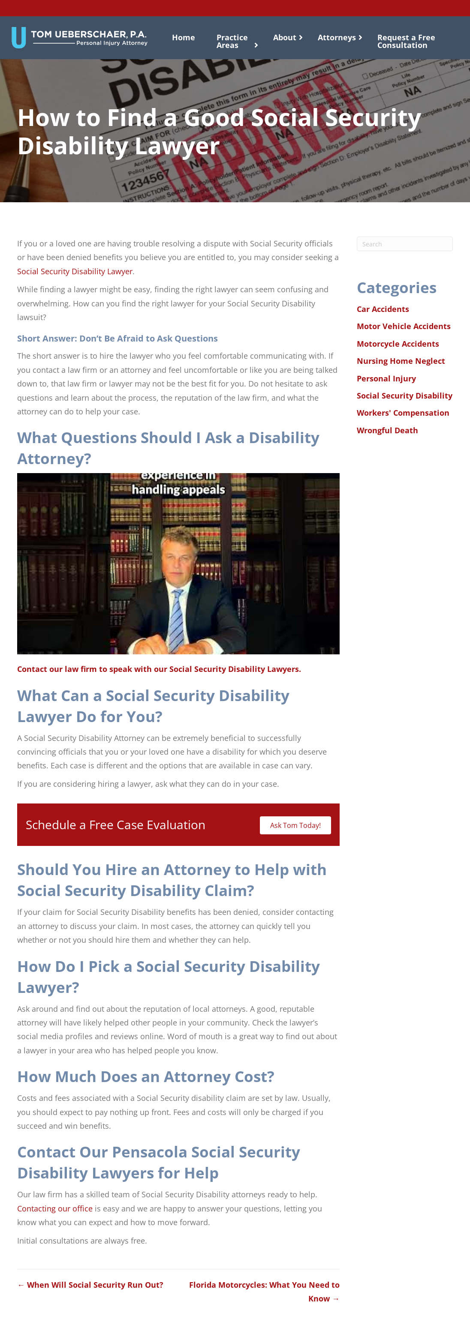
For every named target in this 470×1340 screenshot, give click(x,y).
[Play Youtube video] (178, 563)
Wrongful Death (387, 430)
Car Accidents (383, 309)
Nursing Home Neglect (401, 361)
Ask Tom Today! (295, 825)
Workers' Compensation (403, 413)
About (284, 37)
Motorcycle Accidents (398, 344)
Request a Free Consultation (406, 41)
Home (183, 37)
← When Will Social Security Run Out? (90, 1285)
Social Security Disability (404, 395)
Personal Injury (386, 378)
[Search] (405, 244)
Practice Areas (232, 41)
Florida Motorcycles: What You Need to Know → (264, 1292)
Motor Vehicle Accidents (404, 326)
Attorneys (337, 37)
